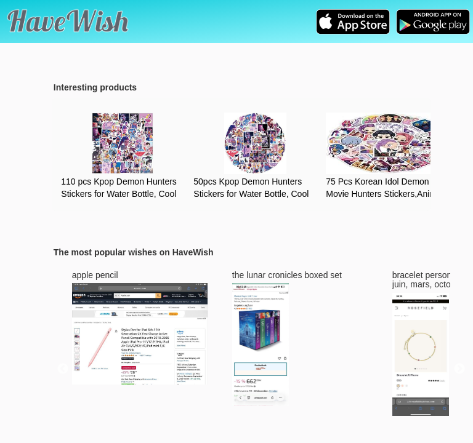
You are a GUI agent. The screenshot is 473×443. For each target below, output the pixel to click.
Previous (63, 369)
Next (459, 369)
